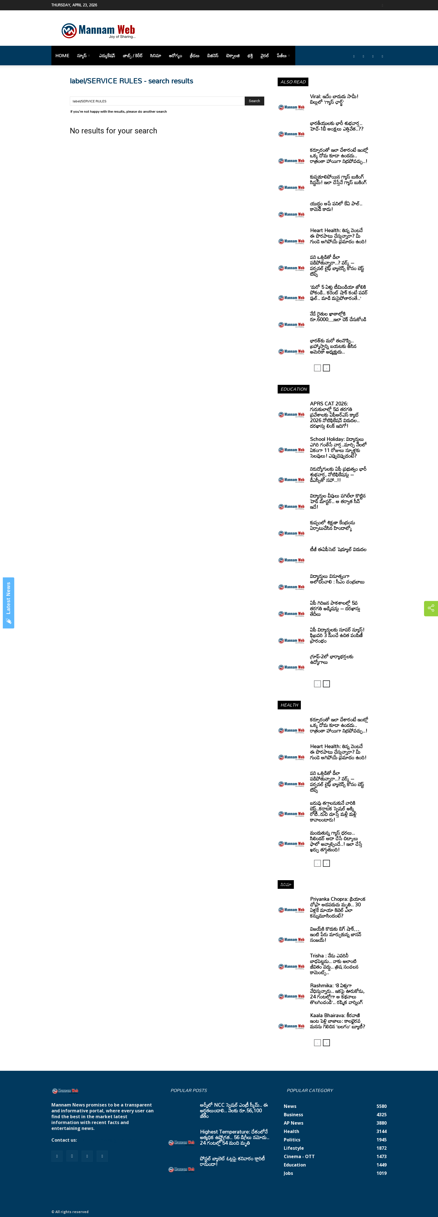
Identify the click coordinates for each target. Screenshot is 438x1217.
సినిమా (155, 55)
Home (62, 55)
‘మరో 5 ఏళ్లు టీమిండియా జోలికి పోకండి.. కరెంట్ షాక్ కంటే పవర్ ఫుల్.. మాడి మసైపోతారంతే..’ (339, 292)
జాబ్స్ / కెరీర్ (132, 55)
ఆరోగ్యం (175, 55)
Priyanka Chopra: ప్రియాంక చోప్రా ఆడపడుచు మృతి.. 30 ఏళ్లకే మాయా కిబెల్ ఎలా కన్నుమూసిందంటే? (338, 907)
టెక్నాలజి (233, 55)
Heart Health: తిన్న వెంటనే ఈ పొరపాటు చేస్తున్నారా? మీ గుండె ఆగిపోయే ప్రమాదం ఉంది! (338, 235)
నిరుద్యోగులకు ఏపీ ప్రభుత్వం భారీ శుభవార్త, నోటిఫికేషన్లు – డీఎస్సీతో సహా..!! (338, 474)
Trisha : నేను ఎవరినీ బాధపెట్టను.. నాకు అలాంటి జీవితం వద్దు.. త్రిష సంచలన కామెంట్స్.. (334, 963)
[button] (382, 5)
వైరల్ (265, 55)
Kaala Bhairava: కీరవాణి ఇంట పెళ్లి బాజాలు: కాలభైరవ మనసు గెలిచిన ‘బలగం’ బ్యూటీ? (337, 1020)
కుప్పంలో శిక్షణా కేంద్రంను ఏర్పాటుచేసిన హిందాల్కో (332, 525)
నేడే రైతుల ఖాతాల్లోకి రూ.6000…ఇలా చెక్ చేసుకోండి (338, 316)
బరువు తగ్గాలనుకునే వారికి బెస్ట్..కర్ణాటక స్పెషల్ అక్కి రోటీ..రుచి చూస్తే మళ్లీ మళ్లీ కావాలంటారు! (333, 811)
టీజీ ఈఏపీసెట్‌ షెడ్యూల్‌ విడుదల (338, 549)
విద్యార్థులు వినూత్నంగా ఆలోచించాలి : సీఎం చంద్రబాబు (337, 579)
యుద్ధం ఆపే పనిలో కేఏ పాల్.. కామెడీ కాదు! (336, 206)
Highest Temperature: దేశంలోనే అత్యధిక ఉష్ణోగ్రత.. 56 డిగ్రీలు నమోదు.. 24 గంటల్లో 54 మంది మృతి (234, 1137)
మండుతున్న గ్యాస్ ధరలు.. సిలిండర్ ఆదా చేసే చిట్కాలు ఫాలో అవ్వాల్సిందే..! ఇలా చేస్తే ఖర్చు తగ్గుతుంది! (336, 841)
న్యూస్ (83, 55)
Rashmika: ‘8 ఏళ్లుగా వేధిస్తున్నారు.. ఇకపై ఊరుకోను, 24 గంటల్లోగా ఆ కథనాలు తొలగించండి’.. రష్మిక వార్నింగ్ (337, 993)
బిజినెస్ (212, 55)
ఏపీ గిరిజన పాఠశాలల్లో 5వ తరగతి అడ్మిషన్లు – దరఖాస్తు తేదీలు (335, 608)
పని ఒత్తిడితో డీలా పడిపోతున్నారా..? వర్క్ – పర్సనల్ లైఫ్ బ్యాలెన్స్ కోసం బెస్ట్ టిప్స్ (337, 265)
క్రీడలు (194, 55)
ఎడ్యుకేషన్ (107, 55)
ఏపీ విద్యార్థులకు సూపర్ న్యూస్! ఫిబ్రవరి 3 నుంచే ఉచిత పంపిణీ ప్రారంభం (337, 635)
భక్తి (250, 55)
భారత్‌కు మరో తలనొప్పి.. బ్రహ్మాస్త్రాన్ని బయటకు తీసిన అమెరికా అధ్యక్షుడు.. (333, 346)
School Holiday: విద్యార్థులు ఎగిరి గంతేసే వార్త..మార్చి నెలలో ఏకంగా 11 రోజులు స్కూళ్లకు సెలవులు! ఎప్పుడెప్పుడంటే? (338, 447)
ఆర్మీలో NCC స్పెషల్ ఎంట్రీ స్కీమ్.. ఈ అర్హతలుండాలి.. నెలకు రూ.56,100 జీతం (234, 1110)
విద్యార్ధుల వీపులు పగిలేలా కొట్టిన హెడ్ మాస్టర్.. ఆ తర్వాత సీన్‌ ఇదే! (338, 501)
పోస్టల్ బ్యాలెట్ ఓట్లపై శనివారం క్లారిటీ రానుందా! (232, 1161)
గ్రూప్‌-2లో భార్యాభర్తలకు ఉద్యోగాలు (331, 659)
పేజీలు (283, 55)
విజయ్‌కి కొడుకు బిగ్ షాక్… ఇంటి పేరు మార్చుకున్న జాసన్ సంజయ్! (335, 934)
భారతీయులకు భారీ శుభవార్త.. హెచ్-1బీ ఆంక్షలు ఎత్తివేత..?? (336, 126)
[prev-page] (317, 367)
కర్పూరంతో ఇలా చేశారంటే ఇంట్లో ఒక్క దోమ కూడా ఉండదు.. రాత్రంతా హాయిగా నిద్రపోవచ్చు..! (339, 155)
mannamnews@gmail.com (108, 1140)
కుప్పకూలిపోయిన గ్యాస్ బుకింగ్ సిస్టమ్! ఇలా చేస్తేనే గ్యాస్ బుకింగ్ (338, 179)
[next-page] (326, 367)
